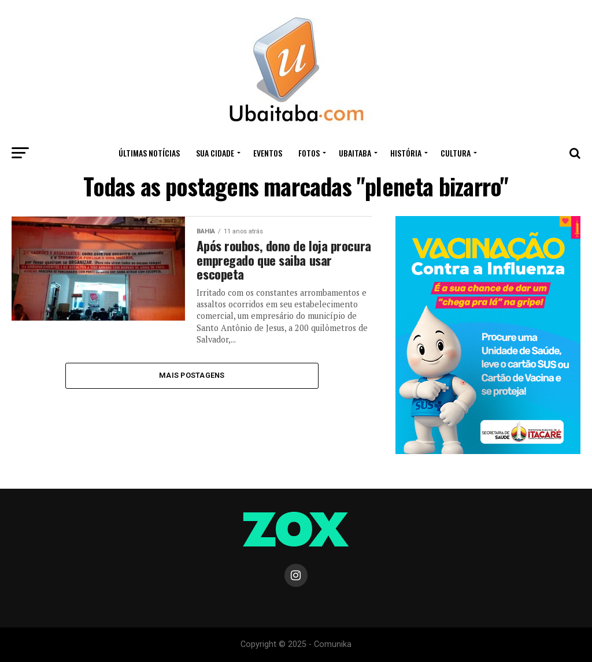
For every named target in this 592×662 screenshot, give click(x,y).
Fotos (309, 153)
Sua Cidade (215, 153)
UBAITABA (355, 153)
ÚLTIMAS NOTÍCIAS (149, 153)
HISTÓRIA (405, 153)
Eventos (267, 153)
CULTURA (456, 153)
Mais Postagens (192, 375)
